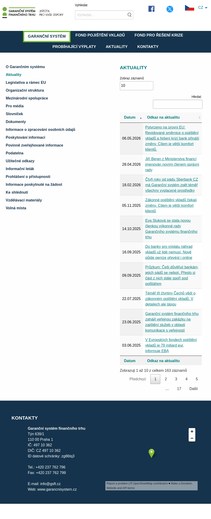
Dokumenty (16, 122)
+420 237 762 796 (50, 467)
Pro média (15, 106)
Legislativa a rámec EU (26, 82)
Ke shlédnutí (17, 192)
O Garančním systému (25, 67)
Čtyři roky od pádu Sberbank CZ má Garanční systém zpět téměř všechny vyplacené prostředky (171, 184)
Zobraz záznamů (136, 83)
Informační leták (20, 169)
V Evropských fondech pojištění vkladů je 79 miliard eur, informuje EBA (171, 345)
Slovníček (14, 114)
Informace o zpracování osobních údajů (40, 130)
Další (194, 389)
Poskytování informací (25, 137)
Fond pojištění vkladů (100, 35)
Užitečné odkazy (20, 161)
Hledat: (177, 102)
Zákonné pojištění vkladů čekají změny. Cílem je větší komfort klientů (171, 205)
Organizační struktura (25, 90)
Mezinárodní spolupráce (27, 98)
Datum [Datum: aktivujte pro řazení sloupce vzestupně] (130, 117)
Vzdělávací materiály (24, 200)
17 (179, 389)
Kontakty (148, 47)
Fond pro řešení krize (158, 35)
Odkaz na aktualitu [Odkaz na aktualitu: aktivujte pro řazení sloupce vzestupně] (163, 117)
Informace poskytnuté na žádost (34, 184)
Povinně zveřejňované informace (34, 145)
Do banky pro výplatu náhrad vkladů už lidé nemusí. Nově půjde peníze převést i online (169, 252)
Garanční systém (47, 36)
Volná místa (16, 208)
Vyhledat (81, 5)
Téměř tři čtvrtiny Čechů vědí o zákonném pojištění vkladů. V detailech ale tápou (170, 298)
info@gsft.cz (50, 484)
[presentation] (151, 458)
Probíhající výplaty (74, 47)
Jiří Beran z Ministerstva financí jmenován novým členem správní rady (172, 164)
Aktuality (117, 47)
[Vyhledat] (104, 14)
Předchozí (137, 379)
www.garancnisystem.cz (56, 489)
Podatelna (14, 153)
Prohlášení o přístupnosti (28, 177)
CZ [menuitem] (194, 8)
